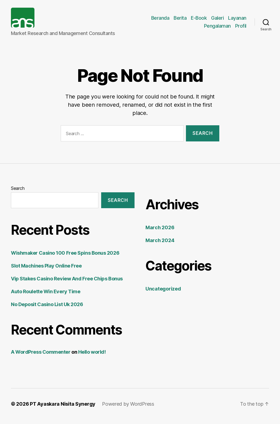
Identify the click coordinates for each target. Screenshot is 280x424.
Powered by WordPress (128, 408)
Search (17, 193)
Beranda (160, 20)
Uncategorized (163, 293)
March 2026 (159, 232)
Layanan (237, 20)
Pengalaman (217, 28)
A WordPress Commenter (41, 356)
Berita (180, 20)
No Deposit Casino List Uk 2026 (47, 309)
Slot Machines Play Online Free (46, 270)
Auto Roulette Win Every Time (45, 296)
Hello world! (92, 356)
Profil (240, 28)
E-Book (199, 20)
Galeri (217, 20)
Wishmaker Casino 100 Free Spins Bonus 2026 (65, 257)
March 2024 (159, 245)
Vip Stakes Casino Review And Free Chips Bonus (67, 283)
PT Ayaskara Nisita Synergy (62, 408)
